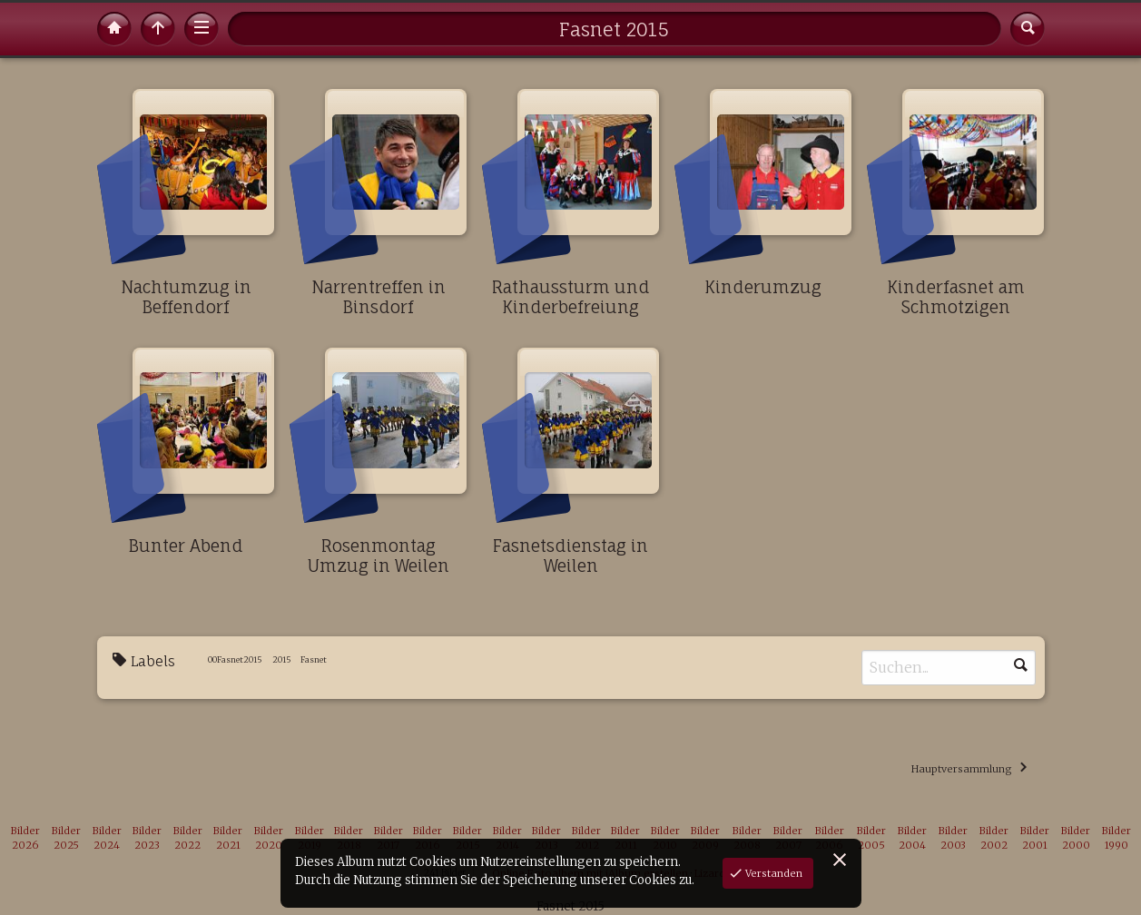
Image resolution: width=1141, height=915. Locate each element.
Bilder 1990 (1116, 838)
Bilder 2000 (1075, 838)
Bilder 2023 (147, 838)
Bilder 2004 (912, 838)
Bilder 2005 (871, 838)
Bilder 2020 (268, 838)
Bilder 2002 (993, 838)
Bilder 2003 (953, 838)
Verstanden (772, 873)
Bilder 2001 (1034, 838)
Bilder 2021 (227, 838)
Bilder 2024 (107, 838)
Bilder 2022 (187, 838)
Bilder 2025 (66, 838)
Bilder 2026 (25, 838)
